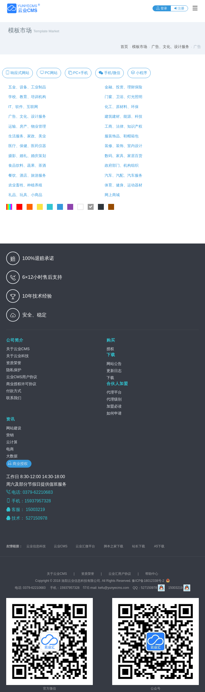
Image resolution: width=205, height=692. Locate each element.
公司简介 (14, 340)
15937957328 (69, 588)
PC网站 (49, 73)
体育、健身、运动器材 (122, 185)
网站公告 (114, 363)
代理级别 (114, 399)
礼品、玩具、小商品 (24, 195)
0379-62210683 (34, 588)
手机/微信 (109, 73)
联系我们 (13, 398)
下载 (111, 354)
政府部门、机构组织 (120, 165)
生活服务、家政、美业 (26, 136)
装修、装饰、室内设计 (122, 146)
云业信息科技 (36, 546)
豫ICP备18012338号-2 (148, 581)
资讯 (10, 419)
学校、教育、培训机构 (26, 97)
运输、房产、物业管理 (26, 126)
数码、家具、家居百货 (122, 156)
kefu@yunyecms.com (113, 588)
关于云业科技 (17, 356)
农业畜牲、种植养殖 (24, 185)
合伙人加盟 (117, 383)
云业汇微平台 (85, 546)
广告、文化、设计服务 (170, 46)
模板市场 (139, 46)
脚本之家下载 (113, 546)
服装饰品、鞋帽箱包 (120, 136)
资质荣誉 (13, 363)
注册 (179, 8)
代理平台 (114, 392)
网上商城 (111, 195)
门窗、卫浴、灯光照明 (122, 97)
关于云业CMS (18, 349)
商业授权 (19, 463)
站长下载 (138, 546)
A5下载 (159, 546)
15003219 (36, 509)
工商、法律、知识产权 (122, 126)
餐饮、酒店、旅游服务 (26, 175)
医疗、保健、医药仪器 (26, 146)
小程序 (139, 73)
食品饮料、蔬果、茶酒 (26, 165)
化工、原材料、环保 (120, 107)
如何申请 (114, 413)
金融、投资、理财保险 (122, 87)
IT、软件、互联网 (22, 107)
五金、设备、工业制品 (26, 87)
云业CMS (61, 546)
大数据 (11, 456)
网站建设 (13, 428)
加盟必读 (114, 406)
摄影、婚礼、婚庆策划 (26, 156)
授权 (110, 349)
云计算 (11, 442)
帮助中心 (151, 574)
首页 (124, 46)
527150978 (37, 518)
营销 (10, 435)
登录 (161, 8)
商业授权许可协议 (21, 384)
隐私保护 (13, 370)
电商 (10, 449)
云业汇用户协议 (119, 574)
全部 (9, 207)
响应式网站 (17, 73)
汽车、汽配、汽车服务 (122, 175)
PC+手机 (78, 73)
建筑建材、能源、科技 (122, 116)
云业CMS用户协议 (21, 377)
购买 (111, 340)
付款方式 (13, 391)
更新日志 (114, 370)
